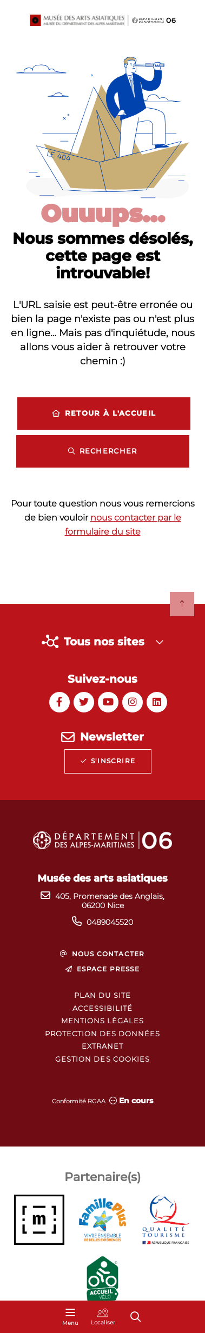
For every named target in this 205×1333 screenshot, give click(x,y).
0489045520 (110, 922)
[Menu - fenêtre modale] (70, 1317)
